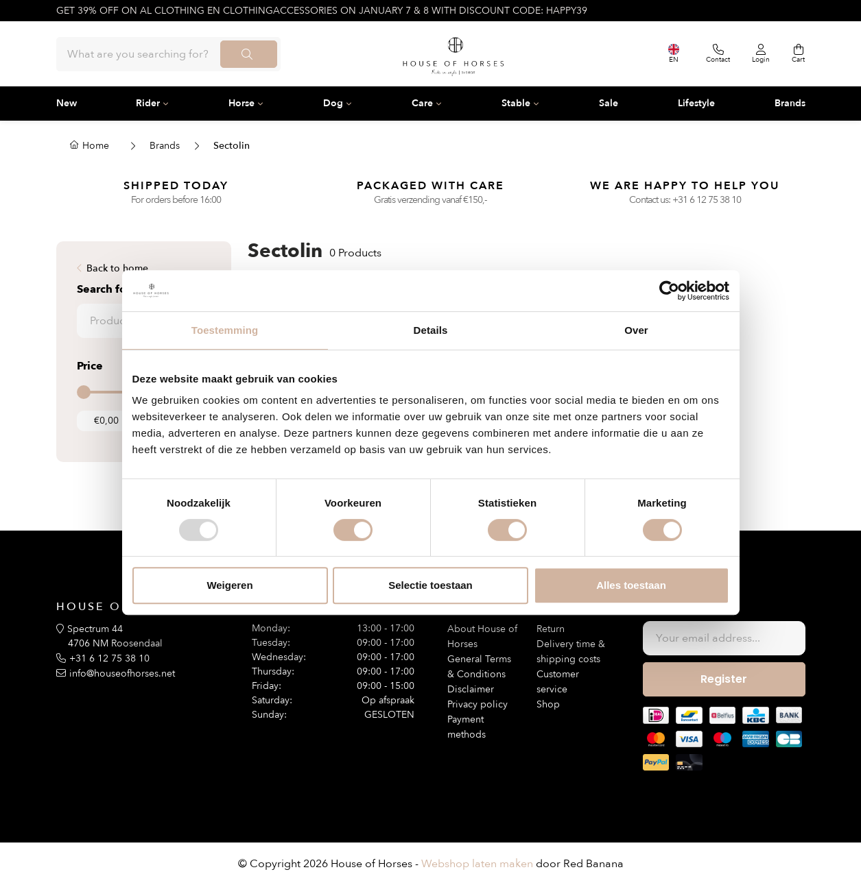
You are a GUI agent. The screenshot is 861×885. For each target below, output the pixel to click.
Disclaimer (470, 689)
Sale (608, 103)
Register (723, 679)
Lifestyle (696, 103)
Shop (548, 704)
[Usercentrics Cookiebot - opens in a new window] (669, 290)
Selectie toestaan (430, 585)
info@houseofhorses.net (122, 673)
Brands (790, 103)
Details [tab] (431, 330)
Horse (241, 103)
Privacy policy (477, 704)
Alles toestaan (631, 585)
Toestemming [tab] (225, 330)
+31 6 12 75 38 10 (706, 199)
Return (550, 628)
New (66, 103)
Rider (148, 103)
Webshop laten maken (477, 863)
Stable (516, 103)
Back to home (117, 268)
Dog (333, 103)
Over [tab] (636, 330)
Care (422, 103)
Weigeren (229, 585)
